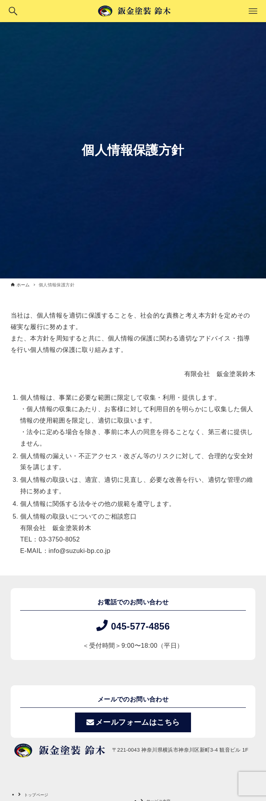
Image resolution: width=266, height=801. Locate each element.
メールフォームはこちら (133, 722)
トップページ (40, 794)
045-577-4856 (140, 625)
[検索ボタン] (13, 11)
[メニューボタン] (253, 11)
